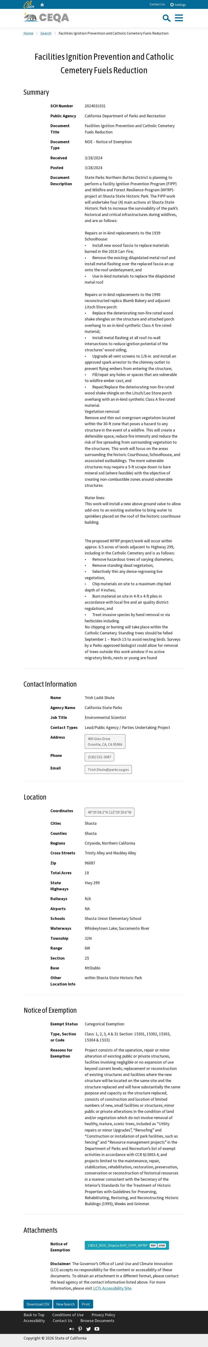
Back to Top (34, 1314)
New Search (65, 1304)
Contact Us (157, 4)
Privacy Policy (103, 1314)
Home (28, 33)
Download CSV (38, 1304)
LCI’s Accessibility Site (112, 1288)
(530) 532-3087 (99, 757)
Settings (178, 4)
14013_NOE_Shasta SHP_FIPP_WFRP (127, 1245)
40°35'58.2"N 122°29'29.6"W (109, 812)
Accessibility (34, 1320)
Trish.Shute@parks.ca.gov (108, 769)
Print (86, 1304)
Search (46, 33)
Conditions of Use (68, 1314)
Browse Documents (97, 1320)
